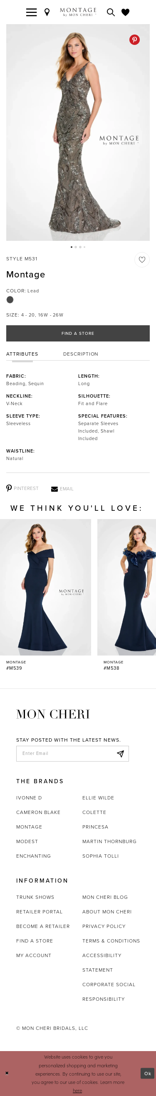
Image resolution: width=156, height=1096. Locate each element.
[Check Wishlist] (125, 12)
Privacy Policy (104, 926)
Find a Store (78, 333)
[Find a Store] (47, 12)
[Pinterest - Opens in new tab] (134, 39)
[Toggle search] (111, 12)
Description (81, 354)
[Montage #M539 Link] (45, 595)
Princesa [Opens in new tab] (95, 827)
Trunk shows (35, 897)
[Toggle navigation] (31, 12)
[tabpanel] (78, 132)
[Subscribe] (120, 753)
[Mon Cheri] (53, 713)
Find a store (34, 941)
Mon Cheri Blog (105, 897)
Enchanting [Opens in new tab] (33, 856)
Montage (29, 827)
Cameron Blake (38, 812)
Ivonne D (29, 798)
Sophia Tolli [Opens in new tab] (100, 856)
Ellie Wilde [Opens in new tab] (98, 798)
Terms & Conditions (111, 941)
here (77, 1090)
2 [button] (75, 247)
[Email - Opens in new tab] (62, 489)
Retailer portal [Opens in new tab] (39, 911)
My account (34, 955)
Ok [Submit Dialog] (147, 1073)
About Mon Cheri (107, 911)
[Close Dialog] (7, 1073)
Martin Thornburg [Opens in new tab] (109, 841)
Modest (27, 841)
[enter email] (73, 753)
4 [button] (84, 247)
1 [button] (71, 247)
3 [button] (80, 247)
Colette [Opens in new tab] (94, 812)
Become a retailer (43, 926)
